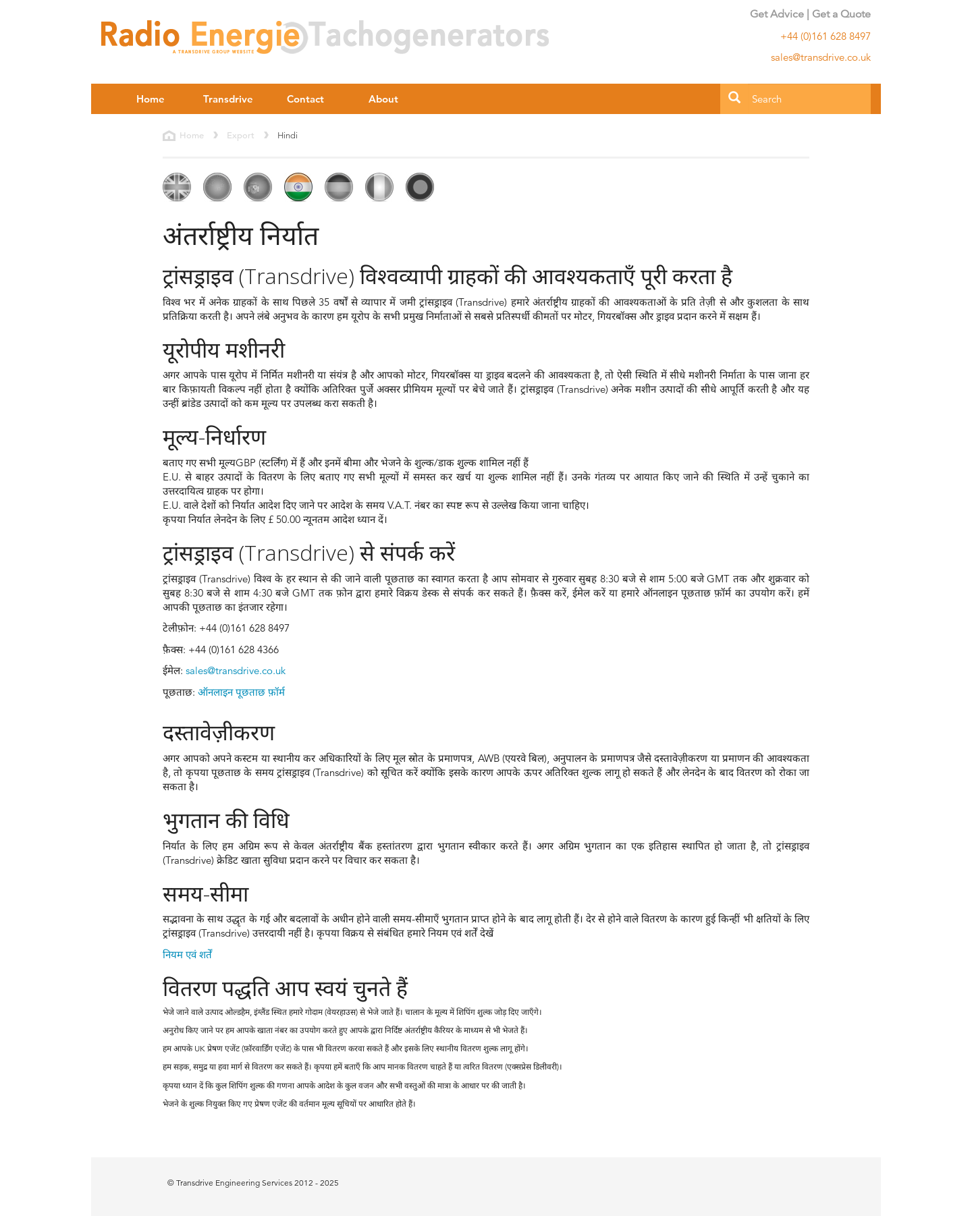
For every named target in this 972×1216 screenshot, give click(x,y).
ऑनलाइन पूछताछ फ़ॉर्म (241, 692)
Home (150, 98)
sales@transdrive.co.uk (236, 670)
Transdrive (228, 98)
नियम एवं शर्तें (187, 954)
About (383, 98)
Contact (305, 98)
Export (240, 135)
